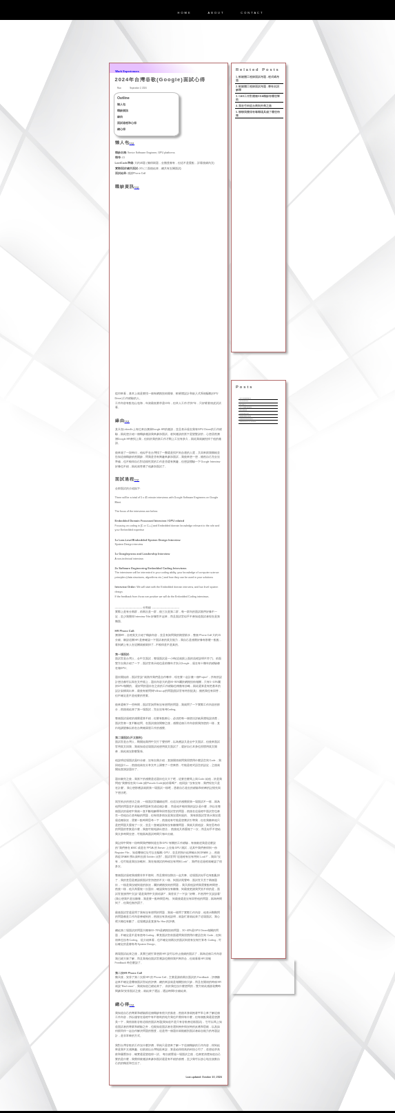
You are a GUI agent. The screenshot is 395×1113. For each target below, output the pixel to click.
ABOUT (216, 12)
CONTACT (252, 12)
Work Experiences (127, 71)
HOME (185, 12)
